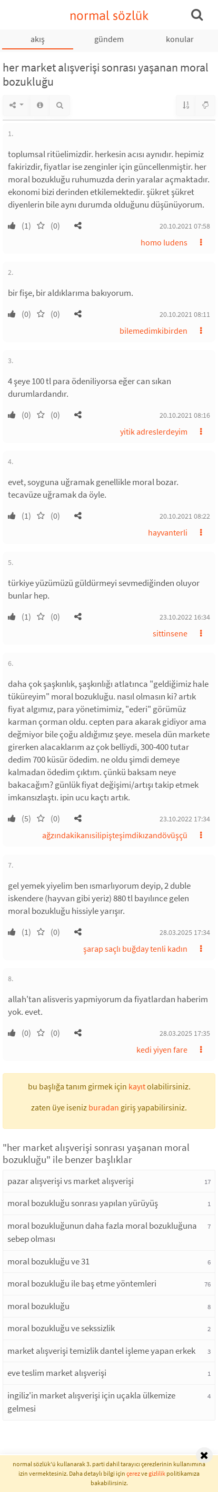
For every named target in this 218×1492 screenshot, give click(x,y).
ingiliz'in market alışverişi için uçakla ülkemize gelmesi (91, 1402)
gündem (109, 39)
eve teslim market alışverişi (56, 1372)
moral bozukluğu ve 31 (48, 1261)
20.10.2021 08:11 (185, 314)
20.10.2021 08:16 (185, 415)
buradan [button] (103, 1107)
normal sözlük (109, 15)
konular (180, 39)
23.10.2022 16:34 (185, 617)
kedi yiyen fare (161, 1049)
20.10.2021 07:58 (185, 226)
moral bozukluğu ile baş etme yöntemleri (81, 1283)
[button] (78, 225)
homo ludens (164, 242)
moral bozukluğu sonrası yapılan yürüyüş (82, 1203)
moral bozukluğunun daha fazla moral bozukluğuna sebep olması (102, 1232)
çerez (133, 1473)
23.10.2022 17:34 (185, 819)
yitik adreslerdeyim (153, 431)
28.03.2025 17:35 (185, 1033)
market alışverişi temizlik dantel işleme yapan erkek (101, 1350)
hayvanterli (167, 532)
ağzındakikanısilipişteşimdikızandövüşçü (114, 835)
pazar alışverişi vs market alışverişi (70, 1181)
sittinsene (170, 633)
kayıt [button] (136, 1086)
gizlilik (156, 1473)
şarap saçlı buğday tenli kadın (135, 948)
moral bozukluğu (38, 1306)
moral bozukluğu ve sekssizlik (61, 1328)
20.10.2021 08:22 (185, 516)
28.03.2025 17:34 (185, 932)
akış (38, 39)
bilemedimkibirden (153, 330)
